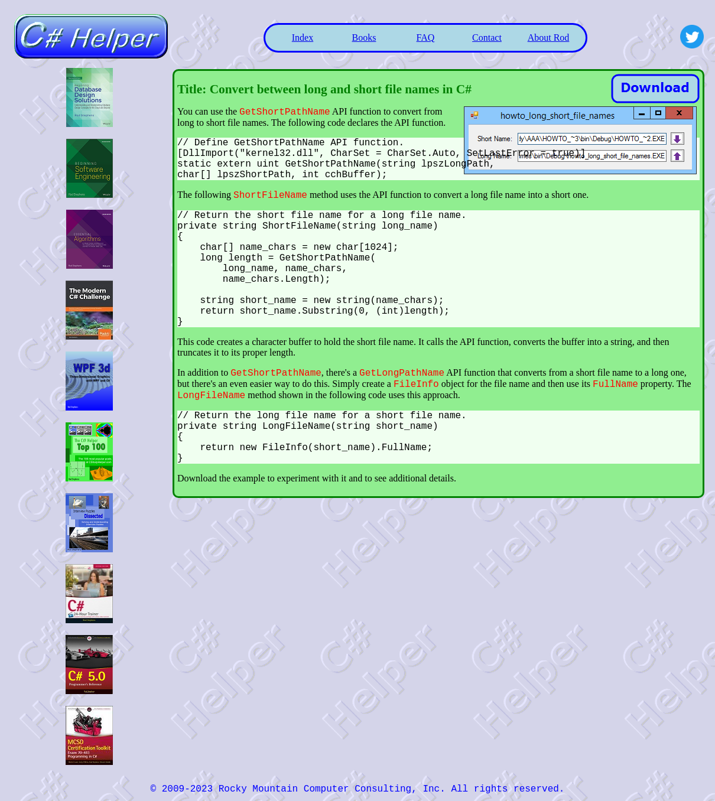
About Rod (549, 37)
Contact (487, 37)
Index (302, 37)
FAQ (426, 37)
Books (364, 37)
